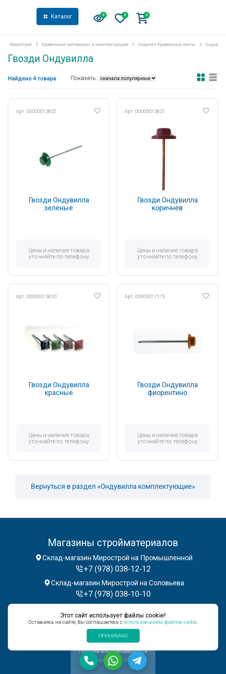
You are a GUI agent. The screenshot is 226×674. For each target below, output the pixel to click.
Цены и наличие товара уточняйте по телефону (59, 253)
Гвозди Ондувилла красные (58, 389)
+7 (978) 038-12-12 (188, 17)
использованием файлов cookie (160, 622)
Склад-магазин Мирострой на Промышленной (117, 558)
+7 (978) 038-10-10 (117, 594)
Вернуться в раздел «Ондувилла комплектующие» (113, 486)
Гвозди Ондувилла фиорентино (167, 389)
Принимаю (113, 636)
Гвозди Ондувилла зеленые (58, 204)
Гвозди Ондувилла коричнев (167, 204)
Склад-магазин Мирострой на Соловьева (117, 583)
